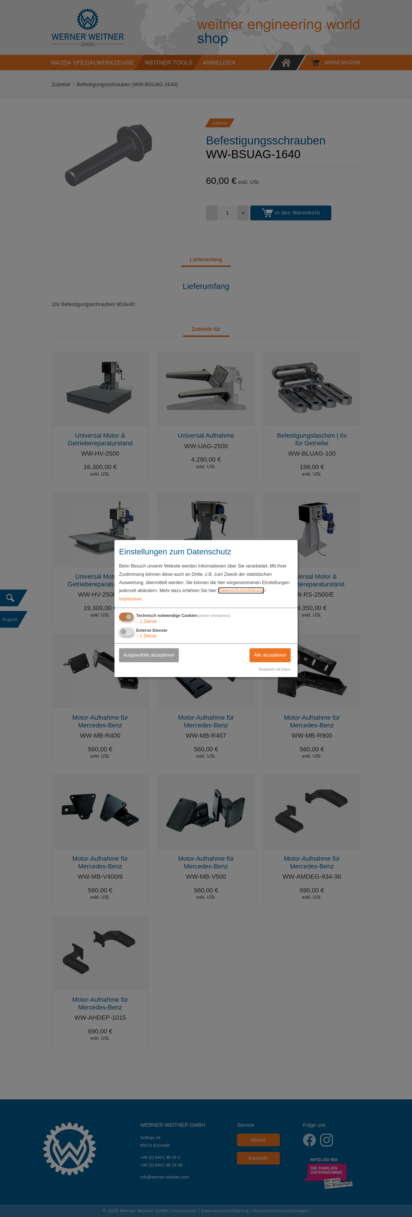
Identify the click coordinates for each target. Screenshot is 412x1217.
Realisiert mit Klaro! (275, 669)
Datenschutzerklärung (241, 590)
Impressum (130, 598)
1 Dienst (146, 621)
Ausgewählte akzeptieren (149, 655)
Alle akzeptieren (270, 655)
